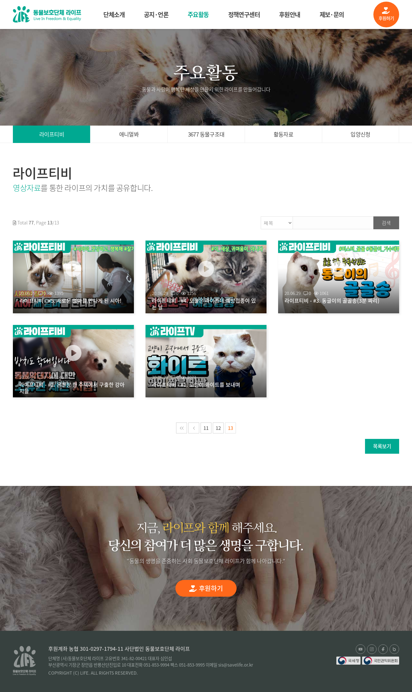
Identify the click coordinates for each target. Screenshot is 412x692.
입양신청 (360, 134)
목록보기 (382, 446)
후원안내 (289, 14)
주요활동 (198, 14)
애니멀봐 (129, 134)
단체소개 (114, 14)
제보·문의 (332, 14)
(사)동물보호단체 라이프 (47, 14)
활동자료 (284, 134)
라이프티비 (51, 134)
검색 (386, 222)
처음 (181, 427)
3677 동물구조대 (206, 134)
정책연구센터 (244, 14)
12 (218, 427)
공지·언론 (156, 14)
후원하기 (386, 14)
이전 (193, 427)
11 (206, 427)
